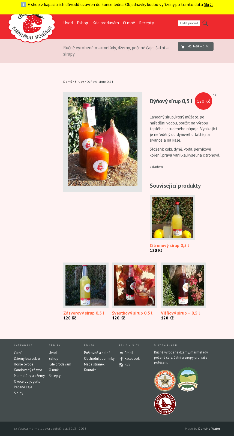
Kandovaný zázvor (28, 370)
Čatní (18, 352)
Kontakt (90, 370)
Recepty (146, 22)
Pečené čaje (23, 387)
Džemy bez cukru (27, 358)
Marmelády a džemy (29, 375)
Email (129, 352)
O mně (129, 22)
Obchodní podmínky (99, 358)
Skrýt (208, 4)
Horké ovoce (23, 364)
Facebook (132, 358)
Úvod (68, 22)
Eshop (82, 22)
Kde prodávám (105, 22)
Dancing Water (209, 428)
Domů (67, 82)
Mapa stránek (94, 364)
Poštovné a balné (97, 352)
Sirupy (79, 82)
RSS (127, 364)
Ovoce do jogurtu (27, 381)
